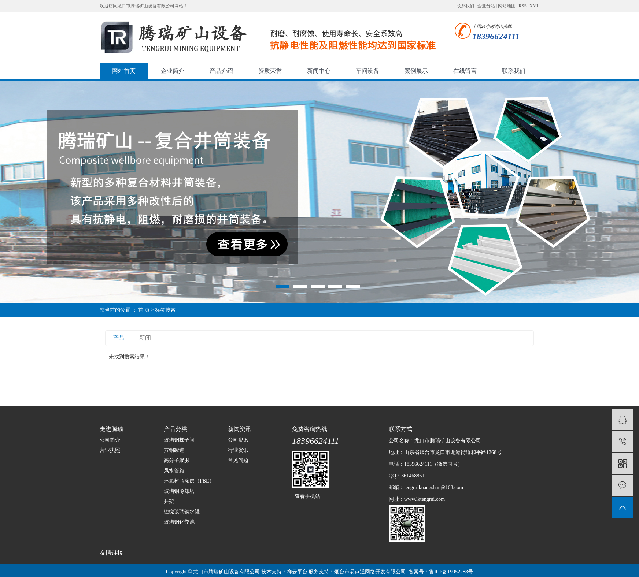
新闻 (145, 338)
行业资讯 (238, 450)
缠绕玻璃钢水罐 (182, 511)
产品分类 (175, 429)
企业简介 (172, 71)
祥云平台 (297, 571)
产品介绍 (221, 71)
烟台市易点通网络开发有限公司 (370, 571)
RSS (523, 5)
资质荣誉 (270, 71)
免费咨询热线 (309, 429)
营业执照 (110, 450)
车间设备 (367, 71)
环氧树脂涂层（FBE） (189, 481)
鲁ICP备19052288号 (451, 571)
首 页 (144, 310)
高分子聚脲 (176, 460)
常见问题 (238, 460)
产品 (119, 338)
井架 (169, 501)
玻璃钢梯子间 (179, 440)
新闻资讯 (239, 429)
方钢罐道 (174, 450)
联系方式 (400, 429)
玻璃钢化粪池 (179, 522)
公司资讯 (238, 440)
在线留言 (465, 71)
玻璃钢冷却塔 (179, 491)
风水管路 (174, 470)
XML (534, 5)
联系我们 (465, 5)
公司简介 (110, 440)
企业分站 (486, 5)
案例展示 (416, 71)
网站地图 (507, 5)
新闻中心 (318, 71)
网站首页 (124, 71)
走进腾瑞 (111, 429)
